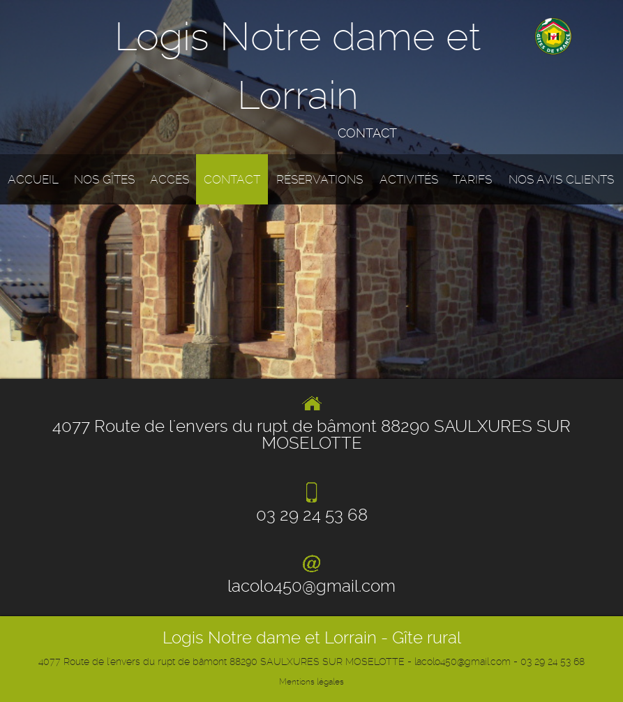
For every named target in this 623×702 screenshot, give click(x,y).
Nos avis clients (561, 179)
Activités (409, 179)
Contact (232, 179)
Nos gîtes (104, 179)
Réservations (319, 179)
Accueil (33, 179)
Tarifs (472, 179)
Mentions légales (311, 682)
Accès (169, 179)
